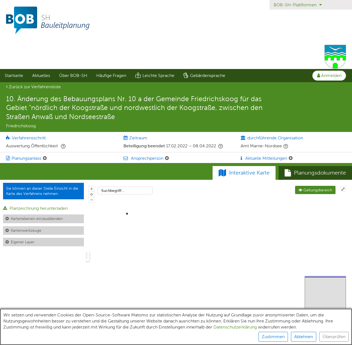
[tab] (315, 173)
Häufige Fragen (111, 75)
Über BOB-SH (73, 75)
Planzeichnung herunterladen (35, 208)
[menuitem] (14, 75)
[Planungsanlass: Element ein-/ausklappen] (45, 158)
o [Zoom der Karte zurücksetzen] (91, 194)
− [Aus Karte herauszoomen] (91, 199)
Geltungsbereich (315, 190)
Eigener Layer (22, 242)
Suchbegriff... (113, 190)
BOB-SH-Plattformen (298, 4)
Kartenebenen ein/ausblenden (37, 218)
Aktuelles (41, 75)
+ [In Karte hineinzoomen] (91, 188)
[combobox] (125, 190)
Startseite (14, 75)
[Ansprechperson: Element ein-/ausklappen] (167, 158)
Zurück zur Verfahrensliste (33, 86)
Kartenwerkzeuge (26, 230)
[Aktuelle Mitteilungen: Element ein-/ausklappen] (291, 158)
